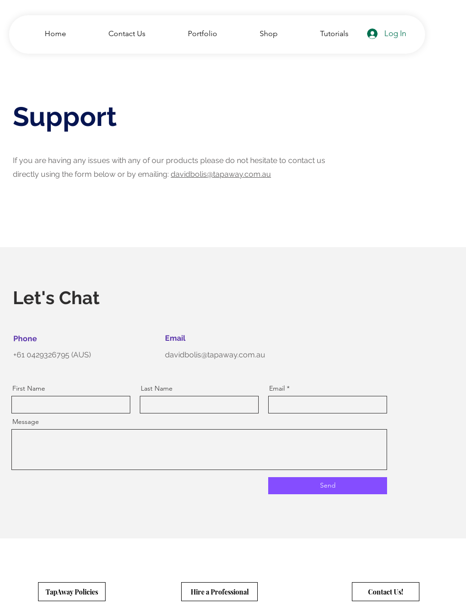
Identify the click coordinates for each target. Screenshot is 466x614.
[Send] (327, 485)
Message (25, 421)
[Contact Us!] (385, 591)
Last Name (157, 388)
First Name (28, 388)
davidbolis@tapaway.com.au (221, 174)
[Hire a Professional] (219, 591)
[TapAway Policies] (72, 591)
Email (277, 388)
